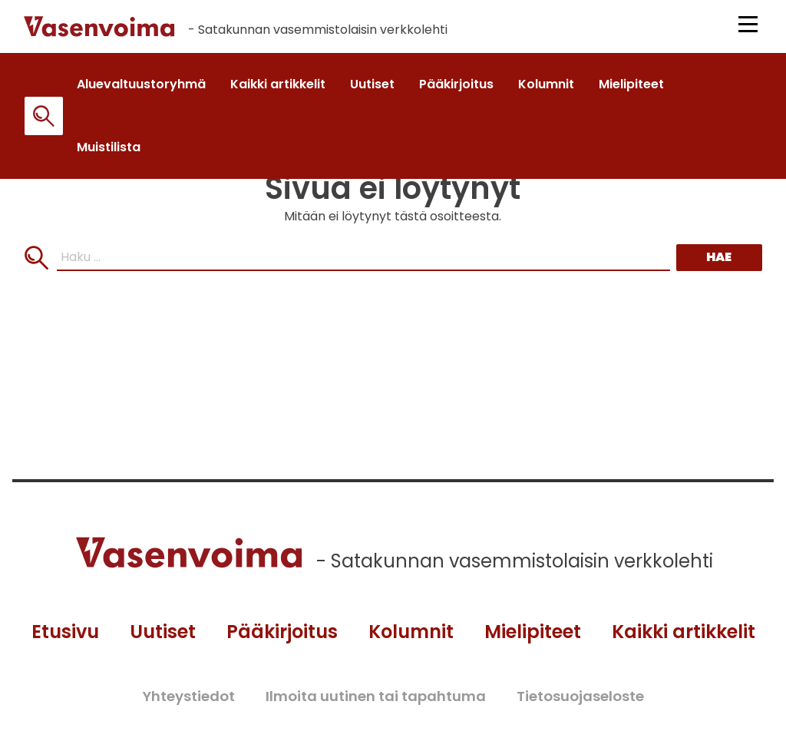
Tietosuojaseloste (580, 696)
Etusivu (65, 631)
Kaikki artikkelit (683, 631)
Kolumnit (411, 631)
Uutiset (163, 631)
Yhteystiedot (188, 696)
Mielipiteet (532, 631)
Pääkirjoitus (282, 631)
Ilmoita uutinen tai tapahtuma (376, 696)
